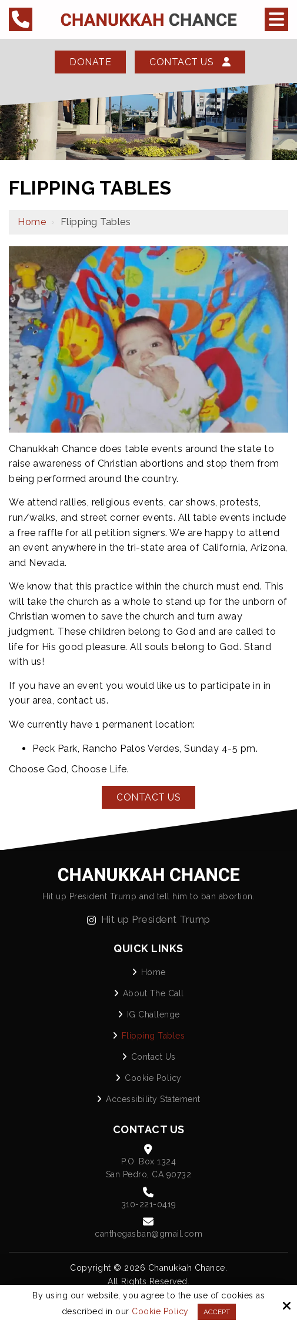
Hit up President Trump (149, 919)
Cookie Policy (160, 1311)
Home (32, 221)
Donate (90, 62)
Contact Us (190, 62)
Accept (216, 1312)
